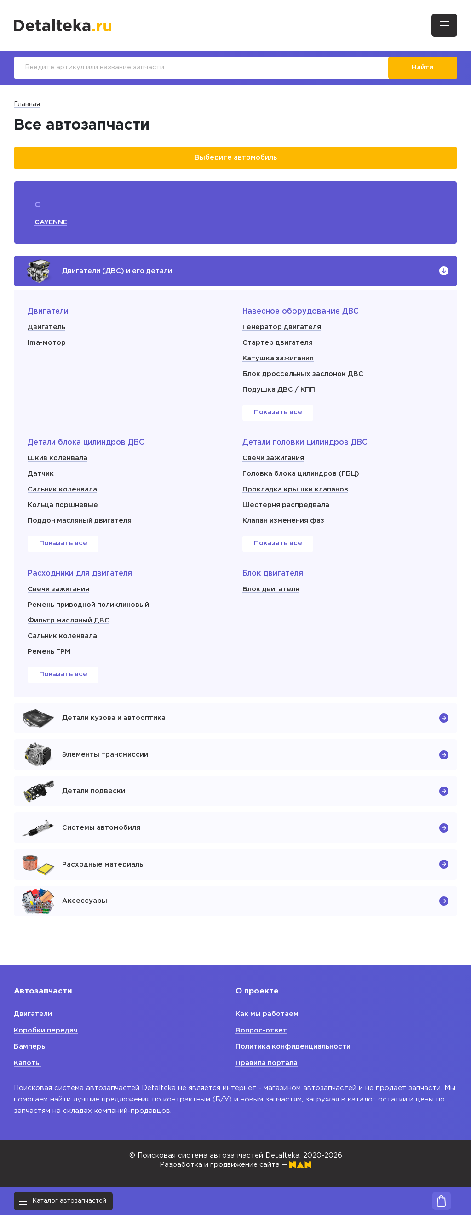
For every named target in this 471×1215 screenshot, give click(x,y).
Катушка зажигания (278, 361)
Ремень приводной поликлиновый (90, 607)
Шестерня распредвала (286, 507)
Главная (27, 105)
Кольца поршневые (64, 507)
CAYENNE (51, 223)
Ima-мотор (47, 345)
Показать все (278, 415)
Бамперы (30, 1047)
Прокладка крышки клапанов (296, 492)
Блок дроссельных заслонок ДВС (304, 376)
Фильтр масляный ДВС (69, 623)
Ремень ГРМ (49, 654)
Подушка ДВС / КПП (279, 392)
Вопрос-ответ (262, 1030)
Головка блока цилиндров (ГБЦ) (302, 476)
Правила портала (267, 1063)
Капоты (28, 1063)
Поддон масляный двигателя (80, 523)
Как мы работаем (268, 1014)
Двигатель (46, 329)
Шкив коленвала (58, 460)
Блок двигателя (271, 591)
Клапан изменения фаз (284, 523)
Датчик (41, 476)
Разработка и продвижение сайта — (235, 1165)
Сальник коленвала (63, 492)
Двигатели (33, 1014)
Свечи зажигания (273, 460)
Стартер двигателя (277, 345)
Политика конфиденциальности (294, 1047)
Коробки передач (47, 1030)
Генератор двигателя (282, 329)
